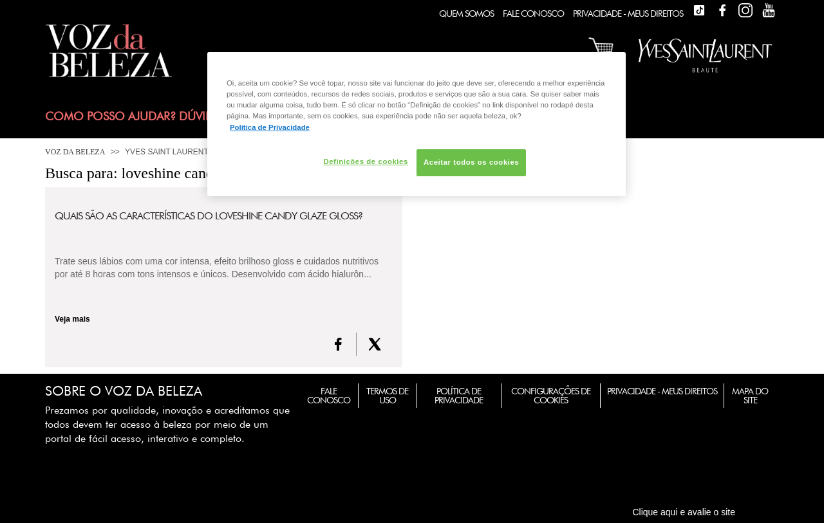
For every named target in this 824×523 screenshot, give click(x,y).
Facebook (722, 10)
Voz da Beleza (75, 151)
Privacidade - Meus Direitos (628, 13)
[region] (416, 124)
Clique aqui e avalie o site (683, 512)
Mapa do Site (750, 395)
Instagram (745, 10)
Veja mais (72, 319)
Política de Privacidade (459, 395)
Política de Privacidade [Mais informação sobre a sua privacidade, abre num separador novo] (270, 127)
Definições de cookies (365, 161)
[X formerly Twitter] (375, 344)
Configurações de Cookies (550, 395)
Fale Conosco (533, 13)
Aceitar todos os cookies (471, 162)
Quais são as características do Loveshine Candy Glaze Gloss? (208, 216)
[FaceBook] (338, 344)
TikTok (699, 10)
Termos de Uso (387, 395)
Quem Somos (466, 13)
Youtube (769, 10)
